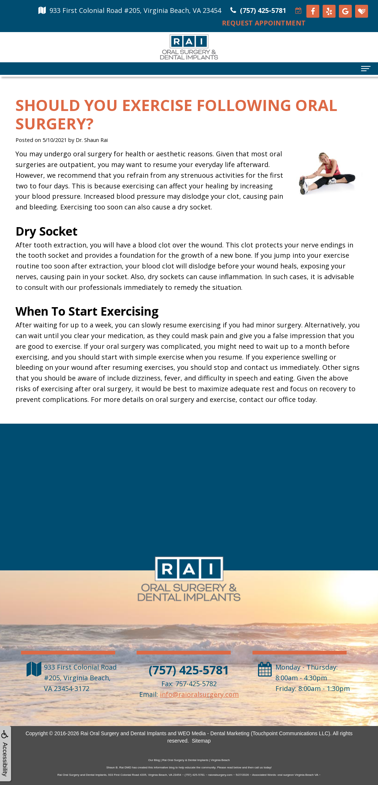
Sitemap (201, 741)
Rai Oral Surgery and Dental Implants (123, 733)
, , (80, 678)
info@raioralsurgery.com (199, 694)
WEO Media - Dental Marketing (214, 733)
